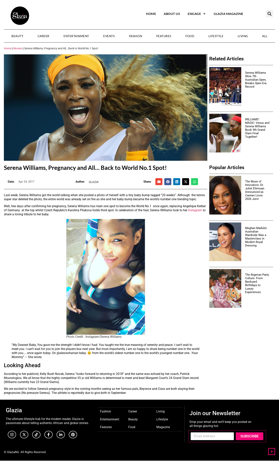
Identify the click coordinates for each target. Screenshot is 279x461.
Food (189, 36)
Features (163, 36)
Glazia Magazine (228, 13)
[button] (269, 13)
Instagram (195, 210)
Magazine (163, 427)
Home (151, 13)
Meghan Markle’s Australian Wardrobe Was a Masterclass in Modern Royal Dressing (256, 236)
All (265, 36)
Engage (197, 13)
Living (243, 36)
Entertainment (76, 36)
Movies (17, 48)
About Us (172, 13)
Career (43, 36)
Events (109, 36)
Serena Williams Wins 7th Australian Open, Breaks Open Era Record (255, 79)
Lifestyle (216, 36)
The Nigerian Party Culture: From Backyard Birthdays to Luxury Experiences (257, 283)
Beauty (17, 36)
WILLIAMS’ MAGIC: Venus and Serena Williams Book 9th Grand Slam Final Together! (257, 128)
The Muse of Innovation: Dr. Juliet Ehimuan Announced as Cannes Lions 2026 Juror (254, 190)
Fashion (135, 36)
